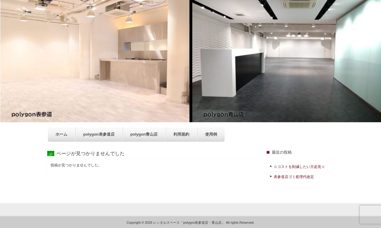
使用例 (211, 134)
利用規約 (181, 134)
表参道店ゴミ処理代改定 (294, 177)
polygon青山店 (144, 134)
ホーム (61, 134)
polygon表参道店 (99, 134)
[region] (190, 61)
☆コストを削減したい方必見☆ (299, 167)
